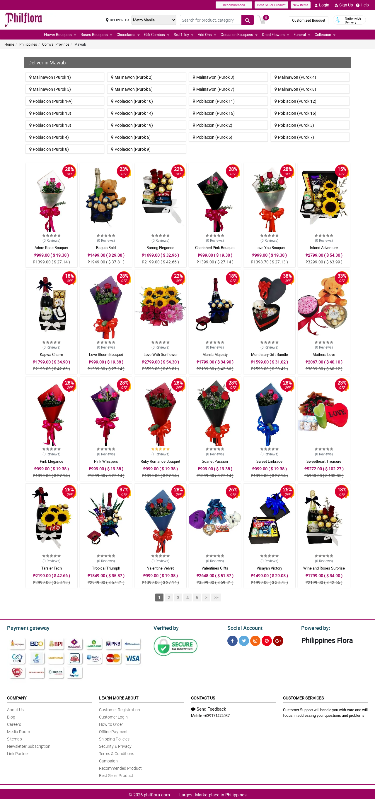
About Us (15, 708)
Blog (11, 716)
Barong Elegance (160, 247)
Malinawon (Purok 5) (50, 89)
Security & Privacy (115, 745)
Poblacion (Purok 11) (214, 101)
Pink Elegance (51, 461)
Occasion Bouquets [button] (239, 34)
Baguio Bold (106, 247)
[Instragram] (255, 640)
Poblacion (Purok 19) (132, 125)
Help (362, 5)
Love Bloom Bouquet (106, 354)
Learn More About (118, 697)
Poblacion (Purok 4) (49, 137)
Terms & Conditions (116, 752)
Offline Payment (113, 730)
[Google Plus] (278, 640)
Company (16, 697)
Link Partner (18, 752)
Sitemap (14, 738)
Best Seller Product (271, 5)
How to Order (111, 723)
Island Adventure (324, 247)
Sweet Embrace (269, 461)
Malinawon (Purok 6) (132, 89)
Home (9, 44)
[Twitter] (244, 640)
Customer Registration (119, 708)
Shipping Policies (114, 738)
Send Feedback (208, 708)
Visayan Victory (269, 568)
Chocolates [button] (128, 34)
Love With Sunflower (161, 354)
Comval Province (55, 44)
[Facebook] (232, 640)
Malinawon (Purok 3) (213, 77)
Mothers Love (324, 354)
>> (216, 597)
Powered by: (314, 627)
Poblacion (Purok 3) (294, 125)
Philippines (28, 44)
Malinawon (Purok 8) (295, 89)
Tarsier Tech (51, 568)
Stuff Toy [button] (183, 34)
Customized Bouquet (308, 20)
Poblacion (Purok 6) (212, 137)
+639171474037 (216, 714)
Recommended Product (120, 767)
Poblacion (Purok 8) (49, 149)
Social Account (243, 627)
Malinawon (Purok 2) (132, 77)
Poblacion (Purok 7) (294, 137)
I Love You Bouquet (269, 247)
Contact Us (203, 697)
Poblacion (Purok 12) (295, 101)
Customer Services (303, 697)
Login (321, 5)
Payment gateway (25, 627)
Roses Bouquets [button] (96, 34)
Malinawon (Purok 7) (213, 89)
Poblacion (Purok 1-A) (51, 101)
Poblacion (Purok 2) (212, 125)
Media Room (18, 730)
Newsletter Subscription (28, 745)
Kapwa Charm (51, 354)
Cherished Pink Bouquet (215, 247)
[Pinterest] (267, 640)
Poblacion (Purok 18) (50, 125)
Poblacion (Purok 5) (131, 137)
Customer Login (113, 716)
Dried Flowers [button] (275, 34)
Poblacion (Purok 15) (214, 113)
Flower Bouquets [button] (60, 34)
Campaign (108, 760)
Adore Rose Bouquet (51, 247)
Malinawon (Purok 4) (295, 77)
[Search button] (247, 20)
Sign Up (344, 5)
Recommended (234, 5)
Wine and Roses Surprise (324, 568)
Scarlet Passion (215, 461)
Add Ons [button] (207, 34)
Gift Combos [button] (156, 34)
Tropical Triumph (106, 568)
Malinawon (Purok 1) (50, 77)
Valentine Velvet (160, 568)
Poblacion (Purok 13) (50, 113)
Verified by (165, 627)
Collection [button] (325, 34)
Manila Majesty (215, 354)
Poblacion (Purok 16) (295, 113)
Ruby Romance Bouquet (160, 461)
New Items (300, 5)
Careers (14, 723)
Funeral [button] (302, 34)
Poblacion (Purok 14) (132, 113)
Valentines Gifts (215, 568)
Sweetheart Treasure (323, 461)
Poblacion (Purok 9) (131, 149)
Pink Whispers (106, 461)
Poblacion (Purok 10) (132, 101)
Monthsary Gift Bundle (269, 354)
